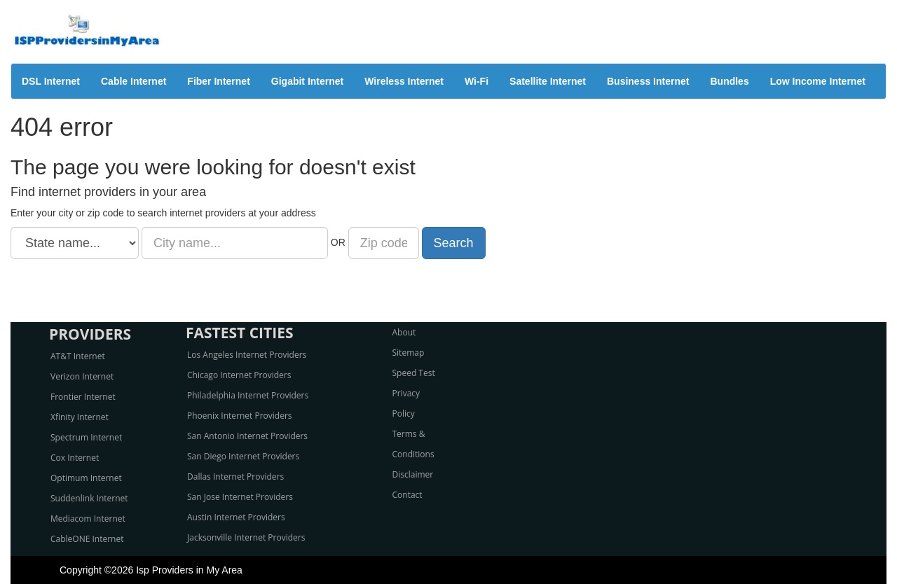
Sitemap (408, 353)
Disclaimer (413, 474)
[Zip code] (383, 243)
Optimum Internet (86, 478)
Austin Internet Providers (236, 517)
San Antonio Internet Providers (247, 436)
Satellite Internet (547, 81)
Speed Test (413, 373)
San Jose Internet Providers (240, 497)
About (404, 332)
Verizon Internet (82, 376)
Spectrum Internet (86, 437)
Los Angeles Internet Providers (246, 355)
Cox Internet (74, 458)
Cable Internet (133, 81)
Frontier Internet (83, 397)
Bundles (729, 81)
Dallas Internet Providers (235, 476)
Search (454, 243)
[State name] (75, 243)
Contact (407, 495)
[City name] (235, 243)
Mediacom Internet (87, 518)
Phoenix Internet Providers (239, 416)
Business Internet (648, 81)
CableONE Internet (87, 539)
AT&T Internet (77, 356)
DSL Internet (51, 81)
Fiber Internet (218, 81)
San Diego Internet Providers (243, 456)
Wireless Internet (404, 81)
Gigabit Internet (307, 81)
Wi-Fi (476, 81)
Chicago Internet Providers (239, 375)
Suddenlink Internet (89, 498)
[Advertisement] (448, 290)
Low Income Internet (817, 81)
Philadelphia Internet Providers (247, 395)
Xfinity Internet (79, 417)
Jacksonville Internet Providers (246, 537)
